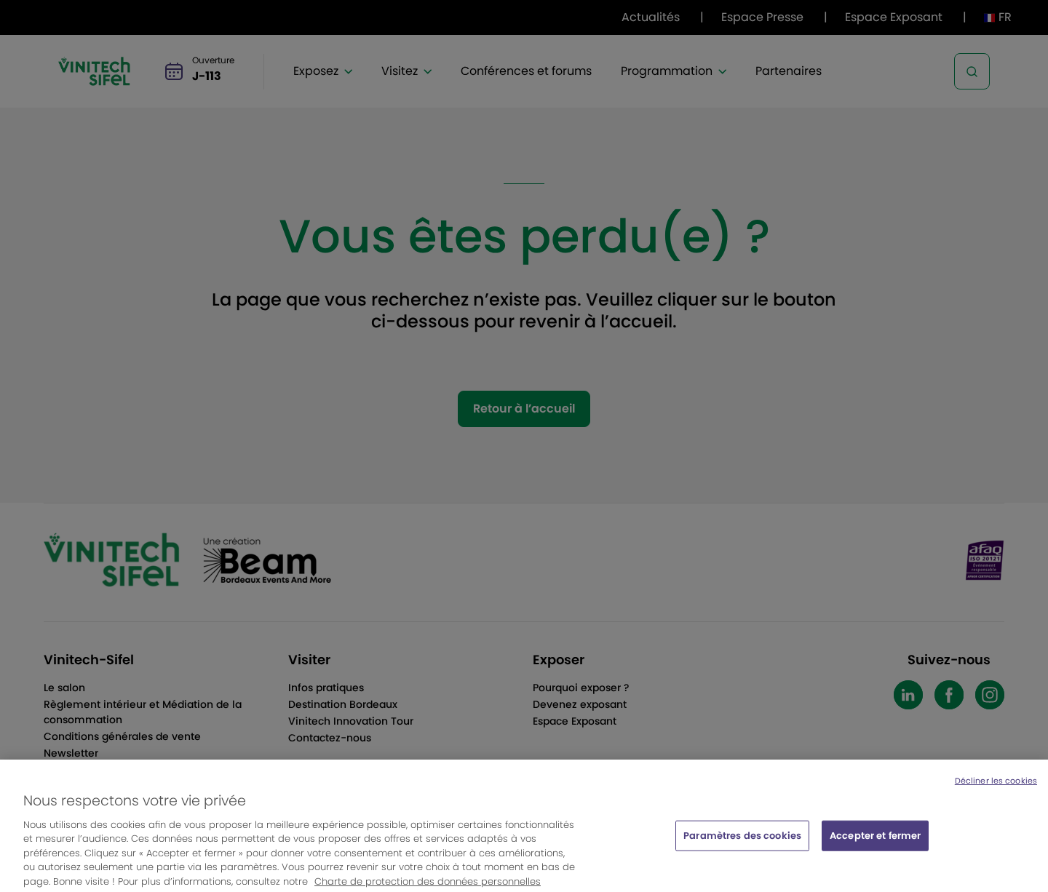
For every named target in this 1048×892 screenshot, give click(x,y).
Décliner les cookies (996, 785)
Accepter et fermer (875, 840)
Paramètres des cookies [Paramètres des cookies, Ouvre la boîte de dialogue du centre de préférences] (742, 840)
